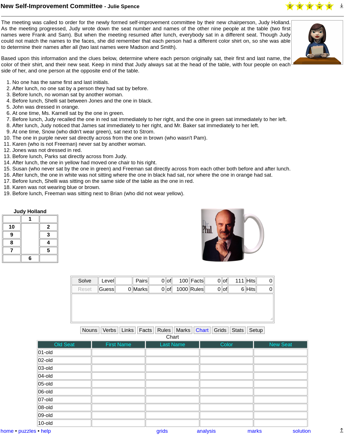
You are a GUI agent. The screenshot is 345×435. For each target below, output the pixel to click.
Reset (85, 289)
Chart (202, 330)
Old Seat (64, 344)
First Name (118, 344)
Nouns (89, 330)
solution (302, 431)
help (46, 431)
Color (226, 344)
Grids (220, 330)
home (7, 431)
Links (128, 330)
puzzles (27, 431)
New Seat (280, 344)
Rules (164, 330)
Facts (145, 330)
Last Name (172, 344)
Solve (85, 281)
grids (162, 431)
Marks (183, 330)
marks (255, 431)
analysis (206, 431)
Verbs (109, 330)
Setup (256, 330)
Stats (238, 330)
